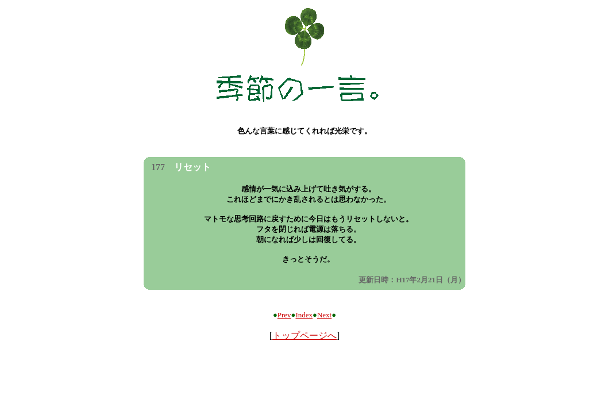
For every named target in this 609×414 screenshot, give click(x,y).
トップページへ (304, 335)
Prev (284, 314)
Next (324, 314)
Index (304, 314)
